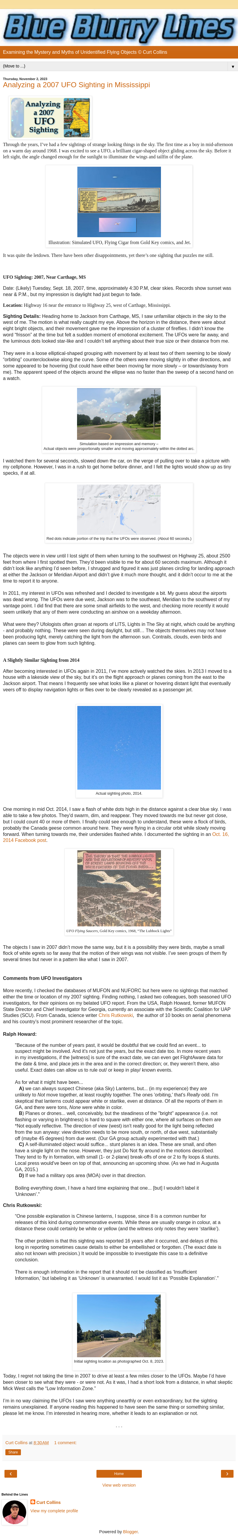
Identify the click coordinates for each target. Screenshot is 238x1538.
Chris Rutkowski (116, 1015)
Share (13, 1452)
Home (119, 1474)
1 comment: (65, 1442)
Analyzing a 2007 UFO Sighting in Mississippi (76, 85)
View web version (119, 1485)
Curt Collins (48, 1502)
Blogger (130, 1531)
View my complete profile (54, 1510)
